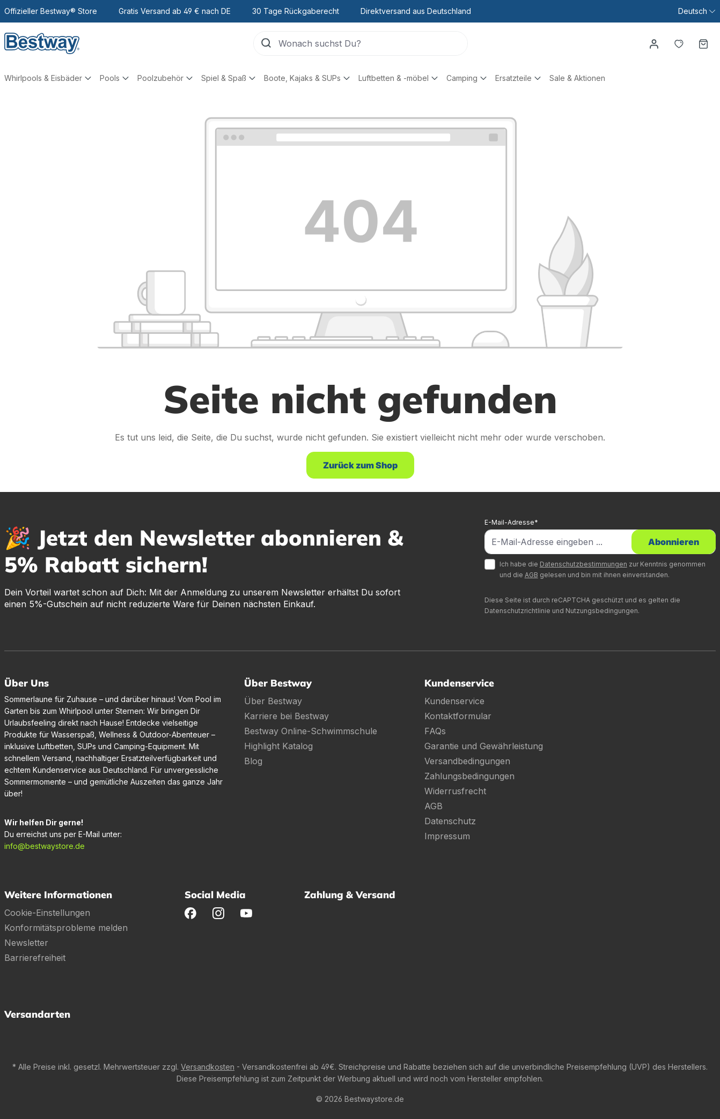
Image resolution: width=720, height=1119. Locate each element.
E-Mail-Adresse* (511, 522)
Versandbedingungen (467, 761)
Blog (253, 761)
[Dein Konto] (654, 43)
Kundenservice (454, 701)
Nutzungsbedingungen (601, 611)
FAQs (435, 731)
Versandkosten (207, 1066)
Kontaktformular (457, 716)
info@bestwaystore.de (44, 846)
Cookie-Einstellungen (47, 912)
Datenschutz (450, 821)
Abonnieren (673, 541)
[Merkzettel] (678, 43)
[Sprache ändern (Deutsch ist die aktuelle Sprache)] (697, 11)
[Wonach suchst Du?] (372, 43)
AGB (531, 575)
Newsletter (26, 942)
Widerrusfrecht (455, 791)
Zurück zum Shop (360, 465)
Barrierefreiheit (34, 957)
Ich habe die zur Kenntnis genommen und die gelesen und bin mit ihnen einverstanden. (602, 569)
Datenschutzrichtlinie (517, 611)
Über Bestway (273, 701)
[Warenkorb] (703, 43)
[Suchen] (266, 43)
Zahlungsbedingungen (469, 776)
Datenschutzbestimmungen (583, 564)
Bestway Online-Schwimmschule (310, 731)
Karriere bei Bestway (286, 716)
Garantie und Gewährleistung (483, 746)
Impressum (447, 836)
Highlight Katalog (278, 746)
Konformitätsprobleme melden (66, 927)
